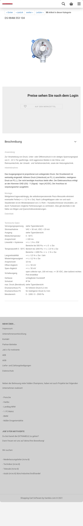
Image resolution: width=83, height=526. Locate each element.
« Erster (9, 12)
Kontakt (5, 339)
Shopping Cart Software (31, 498)
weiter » (29, 12)
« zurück (19, 12)
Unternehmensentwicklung (14, 334)
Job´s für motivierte (11, 350)
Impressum (7, 328)
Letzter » (40, 12)
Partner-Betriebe (9, 344)
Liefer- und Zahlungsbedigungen (16, 365)
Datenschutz (8, 371)
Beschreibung (13, 141)
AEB (4, 355)
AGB (4, 360)
